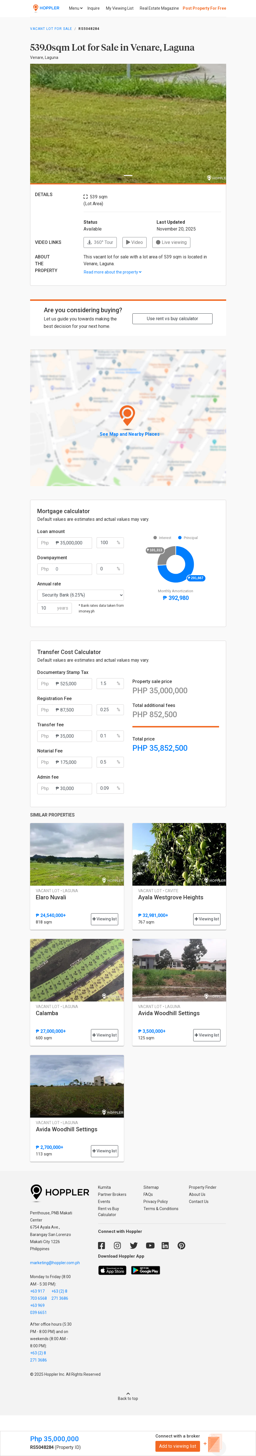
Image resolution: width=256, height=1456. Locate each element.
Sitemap (151, 1187)
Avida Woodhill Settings (169, 1013)
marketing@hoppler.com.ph (55, 1262)
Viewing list (104, 919)
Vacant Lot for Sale (51, 29)
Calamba (47, 1013)
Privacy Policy (155, 1201)
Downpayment (52, 557)
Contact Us (199, 1201)
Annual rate (49, 584)
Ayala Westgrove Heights (170, 897)
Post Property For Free (204, 8)
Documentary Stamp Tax (62, 672)
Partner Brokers (112, 1194)
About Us (197, 1194)
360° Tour (100, 242)
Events (104, 1201)
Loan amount (51, 531)
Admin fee (48, 777)
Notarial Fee (50, 751)
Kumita (104, 1187)
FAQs (148, 1194)
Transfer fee (50, 724)
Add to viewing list (177, 1446)
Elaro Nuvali (51, 897)
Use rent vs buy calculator (172, 318)
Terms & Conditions (160, 1208)
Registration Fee (54, 698)
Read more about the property (112, 272)
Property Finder (203, 1187)
